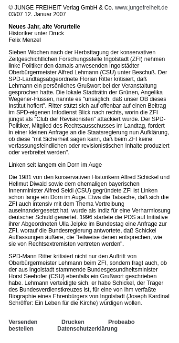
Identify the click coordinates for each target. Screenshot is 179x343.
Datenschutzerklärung (87, 328)
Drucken (73, 322)
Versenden (23, 322)
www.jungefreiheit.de (141, 7)
